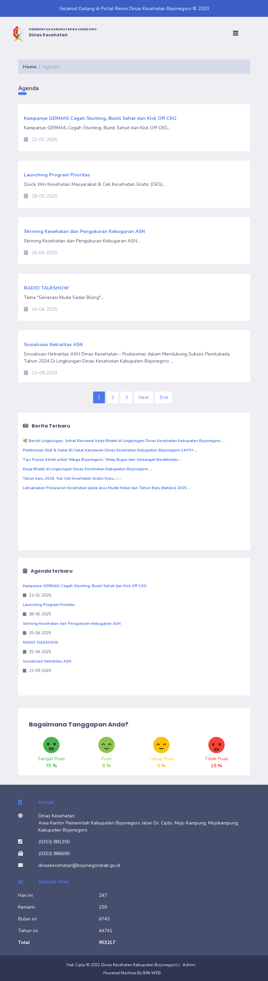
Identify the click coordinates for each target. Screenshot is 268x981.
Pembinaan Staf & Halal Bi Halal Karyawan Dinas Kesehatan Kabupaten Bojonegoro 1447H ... (110, 450)
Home (29, 67)
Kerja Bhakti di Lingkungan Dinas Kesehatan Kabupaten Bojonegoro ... (87, 469)
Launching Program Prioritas (49, 604)
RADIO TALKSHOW (40, 642)
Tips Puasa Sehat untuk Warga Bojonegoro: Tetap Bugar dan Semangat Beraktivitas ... (102, 459)
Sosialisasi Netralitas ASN (47, 661)
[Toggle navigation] (237, 33)
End (164, 397)
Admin (189, 965)
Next (144, 397)
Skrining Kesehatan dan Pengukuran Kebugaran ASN (72, 623)
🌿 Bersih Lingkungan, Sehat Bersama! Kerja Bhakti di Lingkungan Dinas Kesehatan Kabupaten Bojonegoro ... (124, 440)
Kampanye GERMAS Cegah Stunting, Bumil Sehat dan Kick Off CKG (85, 585)
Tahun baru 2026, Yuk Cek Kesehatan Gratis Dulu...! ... (72, 478)
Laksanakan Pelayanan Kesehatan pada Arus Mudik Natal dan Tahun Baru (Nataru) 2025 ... (107, 487)
